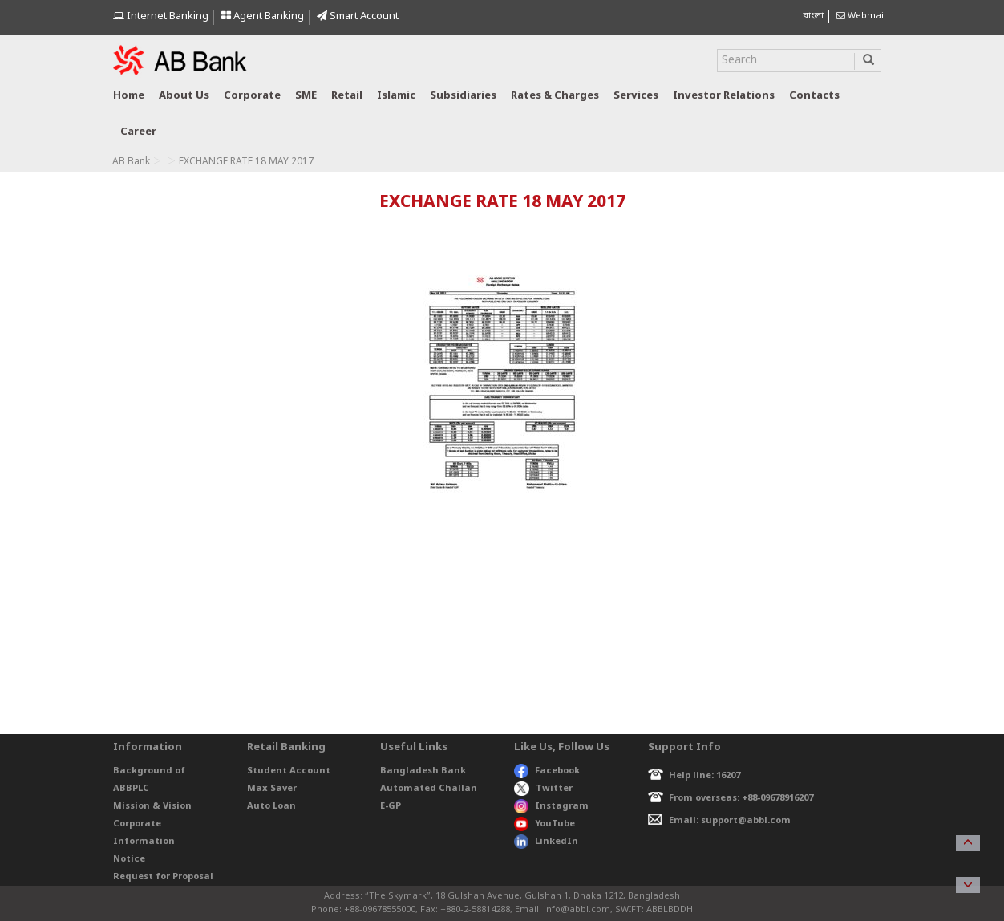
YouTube (544, 824)
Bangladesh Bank (423, 771)
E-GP (390, 806)
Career (138, 132)
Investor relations (724, 96)
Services (635, 96)
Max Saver (272, 788)
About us (184, 96)
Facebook (547, 771)
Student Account (288, 771)
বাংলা (813, 16)
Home (128, 96)
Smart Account (358, 16)
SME (306, 96)
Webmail (861, 16)
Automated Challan (428, 788)
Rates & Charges (555, 96)
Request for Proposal (163, 876)
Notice (129, 859)
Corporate (252, 96)
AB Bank (131, 162)
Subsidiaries (463, 96)
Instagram (551, 806)
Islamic (396, 96)
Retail (346, 96)
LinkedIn (546, 841)
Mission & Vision (152, 806)
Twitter (543, 788)
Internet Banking (160, 16)
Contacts (814, 96)
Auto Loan (271, 806)
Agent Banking (262, 16)
